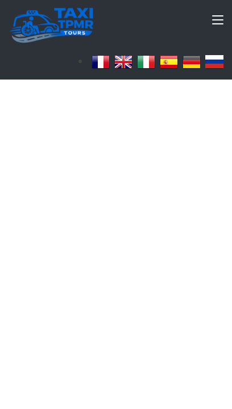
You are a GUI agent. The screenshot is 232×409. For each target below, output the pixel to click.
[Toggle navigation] (217, 22)
